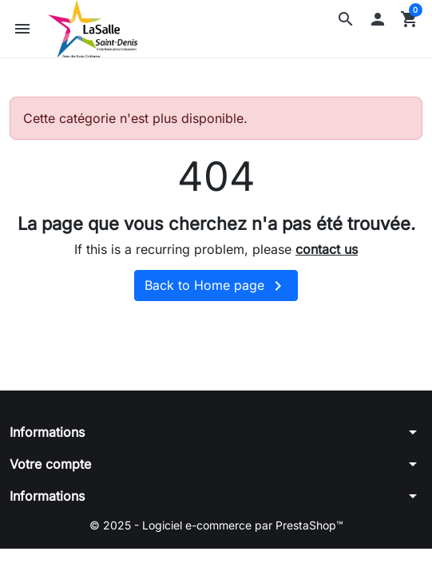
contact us (326, 249)
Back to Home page (216, 285)
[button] (346, 19)
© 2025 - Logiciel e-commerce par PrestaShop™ (216, 525)
